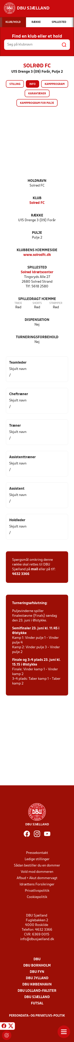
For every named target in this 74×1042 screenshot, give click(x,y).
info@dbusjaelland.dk (37, 939)
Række (37, 215)
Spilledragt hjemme (37, 299)
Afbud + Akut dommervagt (37, 878)
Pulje (37, 233)
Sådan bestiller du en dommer (37, 865)
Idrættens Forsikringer (37, 884)
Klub (37, 198)
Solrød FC (37, 203)
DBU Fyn (37, 972)
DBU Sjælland (37, 997)
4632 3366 (20, 574)
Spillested (37, 267)
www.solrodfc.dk (37, 255)
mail (34, 569)
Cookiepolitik (37, 897)
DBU (37, 959)
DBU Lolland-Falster (37, 991)
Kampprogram (55, 84)
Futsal (37, 1003)
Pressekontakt (37, 853)
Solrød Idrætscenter (37, 272)
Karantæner (37, 93)
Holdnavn (37, 181)
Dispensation (37, 320)
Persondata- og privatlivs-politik (37, 1015)
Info (32, 84)
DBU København (37, 984)
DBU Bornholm (37, 965)
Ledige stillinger (37, 859)
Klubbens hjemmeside (37, 250)
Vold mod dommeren (37, 872)
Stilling (14, 84)
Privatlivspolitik (37, 890)
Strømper (55, 303)
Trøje (18, 303)
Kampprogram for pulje (37, 103)
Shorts (37, 303)
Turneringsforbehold (37, 337)
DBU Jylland (37, 978)
